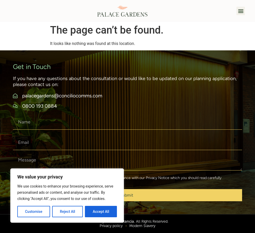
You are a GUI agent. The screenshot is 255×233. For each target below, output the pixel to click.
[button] (240, 11)
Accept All (101, 211)
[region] (67, 195)
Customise (33, 211)
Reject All (67, 211)
